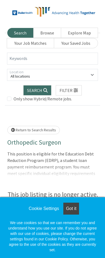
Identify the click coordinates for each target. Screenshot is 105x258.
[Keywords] (52, 59)
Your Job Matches (30, 43)
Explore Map (79, 33)
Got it (71, 208)
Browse (47, 33)
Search (20, 33)
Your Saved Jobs (75, 43)
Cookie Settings (44, 208)
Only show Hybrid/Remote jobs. (43, 98)
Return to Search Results (33, 130)
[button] (69, 90)
